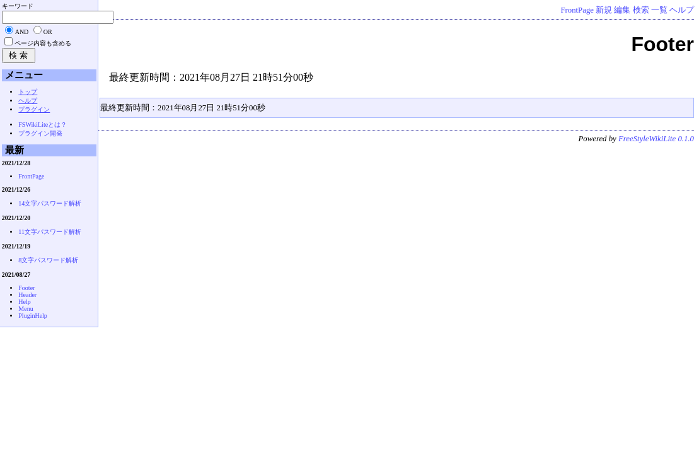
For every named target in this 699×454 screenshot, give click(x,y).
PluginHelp (32, 315)
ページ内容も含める (42, 43)
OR (47, 31)
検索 (641, 10)
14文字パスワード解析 (49, 203)
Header (27, 294)
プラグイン (34, 109)
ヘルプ (681, 10)
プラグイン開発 (40, 133)
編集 (622, 10)
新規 (604, 10)
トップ (27, 91)
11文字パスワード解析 (49, 231)
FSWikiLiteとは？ (42, 124)
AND (22, 31)
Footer (26, 287)
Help (24, 301)
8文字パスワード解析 (48, 260)
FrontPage (577, 10)
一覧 (659, 10)
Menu (25, 308)
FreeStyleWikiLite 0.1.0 (656, 138)
